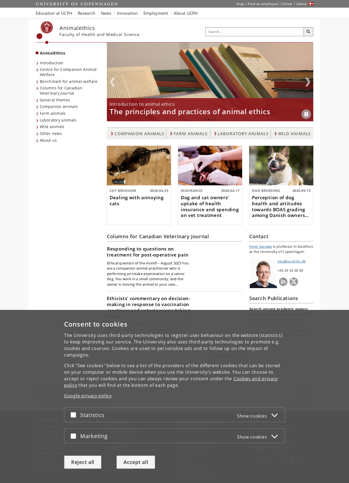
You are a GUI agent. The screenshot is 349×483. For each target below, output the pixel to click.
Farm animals (53, 113)
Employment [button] (155, 13)
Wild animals (52, 126)
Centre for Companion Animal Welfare (68, 72)
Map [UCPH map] (240, 3)
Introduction (52, 62)
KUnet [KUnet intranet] (287, 3)
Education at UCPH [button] (54, 13)
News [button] (106, 13)
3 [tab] (212, 119)
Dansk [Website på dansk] (301, 3)
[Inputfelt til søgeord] (254, 31)
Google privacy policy (88, 396)
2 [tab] (208, 119)
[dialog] (174, 396)
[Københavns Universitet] (45, 32)
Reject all (82, 462)
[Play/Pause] (306, 114)
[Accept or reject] (75, 414)
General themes (55, 99)
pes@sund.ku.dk (292, 261)
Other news (51, 133)
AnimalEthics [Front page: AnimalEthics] (52, 53)
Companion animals (59, 106)
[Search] (308, 32)
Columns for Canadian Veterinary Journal (61, 90)
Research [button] (86, 13)
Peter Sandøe (260, 246)
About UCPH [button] (186, 13)
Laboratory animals (58, 120)
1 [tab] (205, 119)
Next (307, 82)
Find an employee (263, 3)
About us (48, 140)
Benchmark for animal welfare (68, 81)
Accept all (136, 462)
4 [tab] (215, 119)
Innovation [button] (127, 13)
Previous (112, 82)
